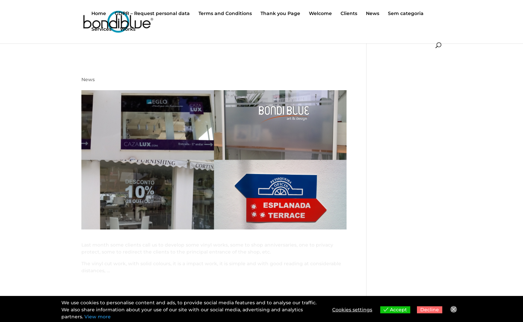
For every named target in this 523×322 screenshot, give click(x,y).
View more (97, 317)
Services (101, 29)
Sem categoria (406, 13)
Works (127, 29)
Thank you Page (280, 13)
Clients (349, 13)
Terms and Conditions (225, 13)
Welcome (320, 13)
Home (98, 13)
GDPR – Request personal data (152, 13)
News (372, 13)
